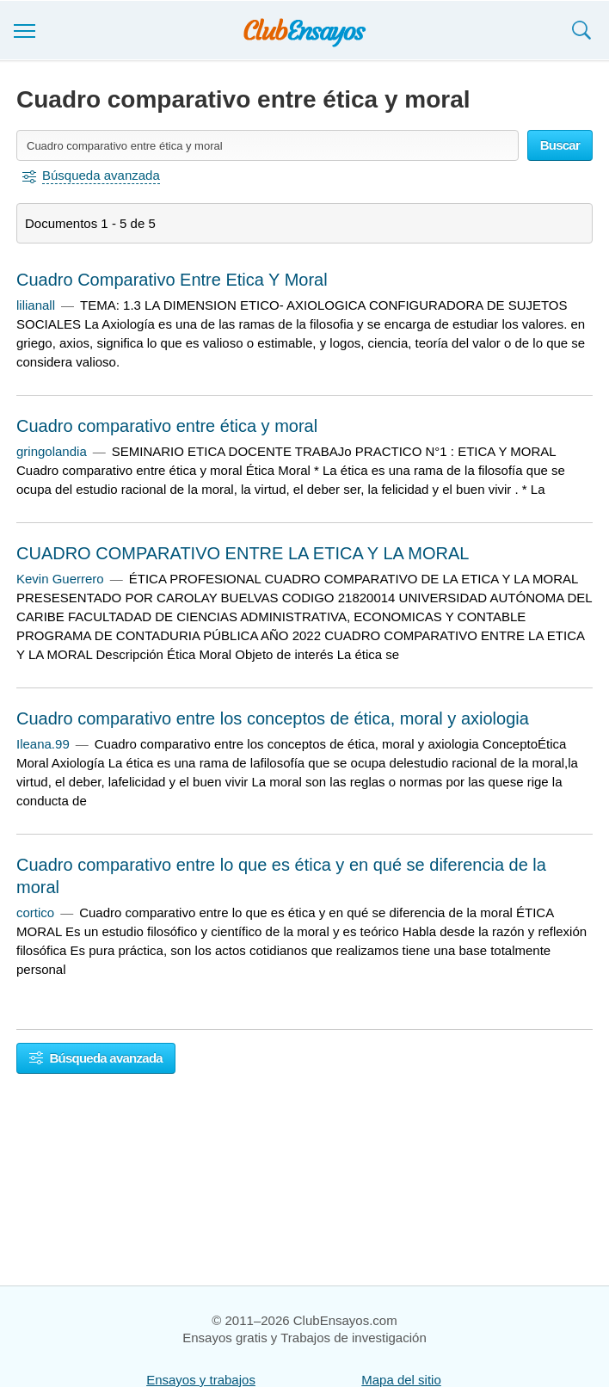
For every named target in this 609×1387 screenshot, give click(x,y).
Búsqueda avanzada (96, 1058)
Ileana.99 (43, 744)
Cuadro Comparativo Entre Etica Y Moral (172, 279)
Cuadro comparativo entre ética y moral (166, 425)
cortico (35, 912)
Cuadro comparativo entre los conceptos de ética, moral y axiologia (272, 718)
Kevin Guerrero (60, 578)
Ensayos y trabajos (200, 1379)
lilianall (35, 305)
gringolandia (51, 451)
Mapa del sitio (401, 1379)
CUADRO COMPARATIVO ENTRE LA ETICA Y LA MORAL (242, 553)
